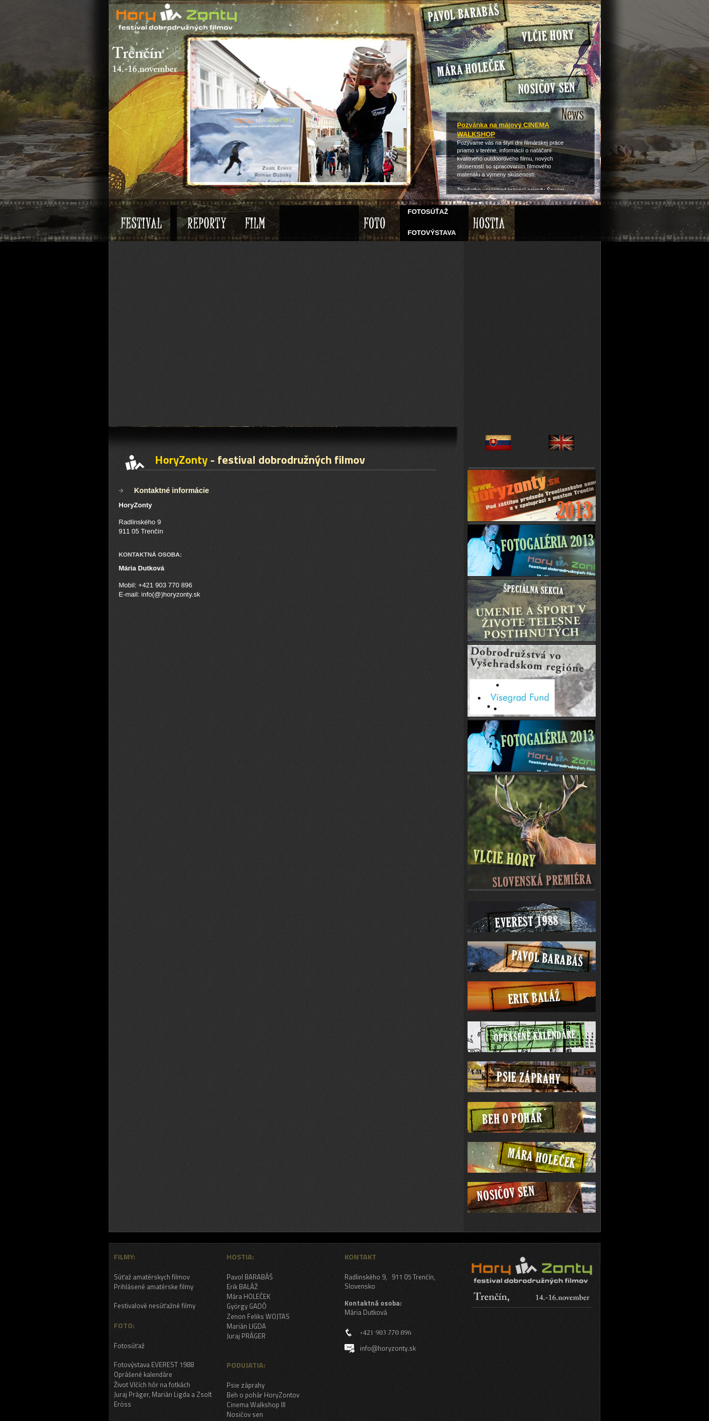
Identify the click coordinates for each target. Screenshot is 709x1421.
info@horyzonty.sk (388, 1348)
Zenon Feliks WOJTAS (258, 1316)
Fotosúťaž (129, 1345)
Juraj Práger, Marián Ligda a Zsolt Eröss (163, 1399)
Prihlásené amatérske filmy (153, 1286)
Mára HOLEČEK (248, 1296)
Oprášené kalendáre (143, 1374)
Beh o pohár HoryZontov (263, 1395)
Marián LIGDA (246, 1326)
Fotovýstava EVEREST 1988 (154, 1364)
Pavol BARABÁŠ (250, 1277)
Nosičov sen (245, 1414)
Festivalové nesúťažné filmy (154, 1305)
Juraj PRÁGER (246, 1336)
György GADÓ (247, 1306)
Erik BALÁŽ (242, 1286)
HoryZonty (137, 7)
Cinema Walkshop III (256, 1404)
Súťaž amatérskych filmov (152, 1277)
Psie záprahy (246, 1385)
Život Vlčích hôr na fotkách (152, 1384)
